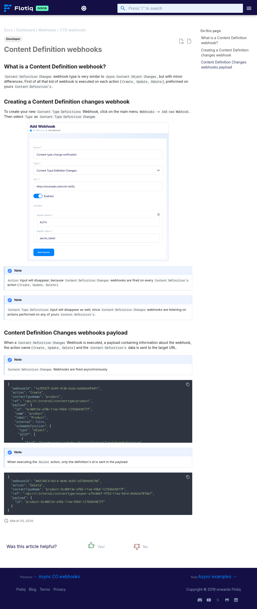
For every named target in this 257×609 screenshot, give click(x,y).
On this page (210, 31)
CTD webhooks (73, 30)
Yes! (101, 547)
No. (146, 547)
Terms (45, 589)
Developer (13, 39)
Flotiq (21, 589)
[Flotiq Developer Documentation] (18, 8)
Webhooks (47, 30)
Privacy (59, 589)
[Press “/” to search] (180, 8)
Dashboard (25, 30)
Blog (33, 589)
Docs (8, 30)
